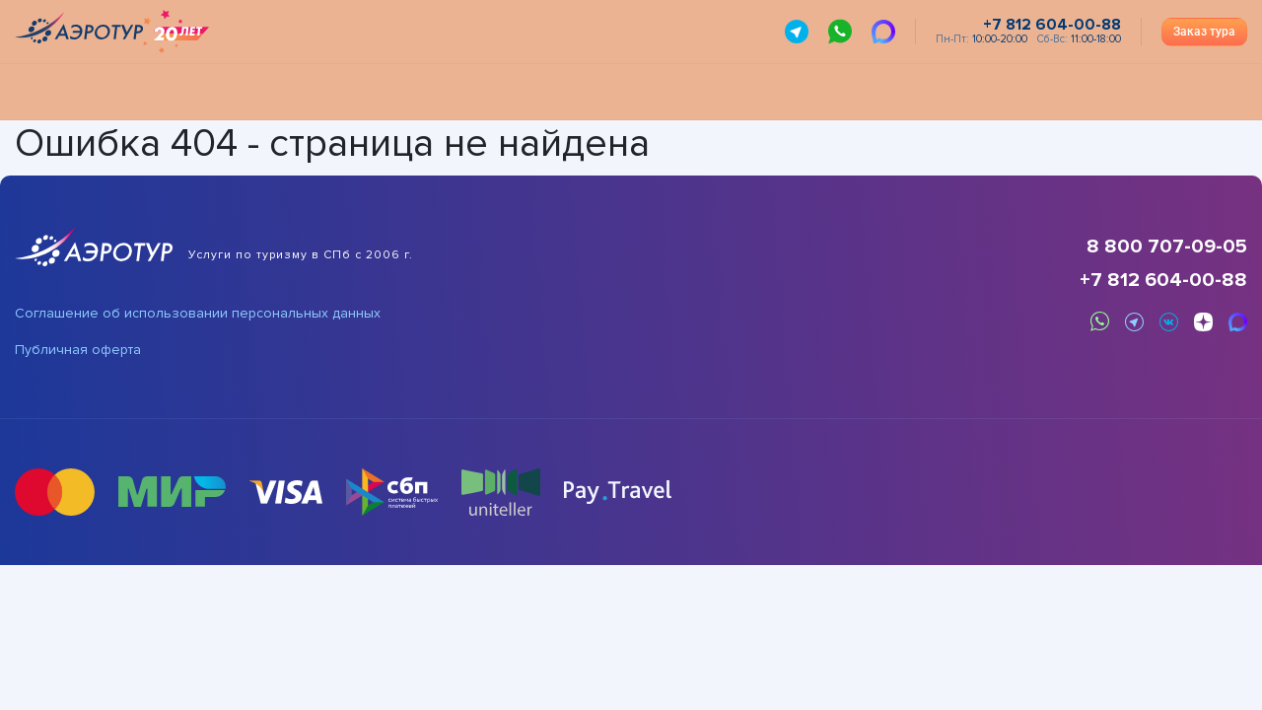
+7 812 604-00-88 (1163, 280)
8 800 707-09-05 (1167, 246)
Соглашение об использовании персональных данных (198, 313)
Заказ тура (1204, 31)
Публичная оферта (78, 350)
